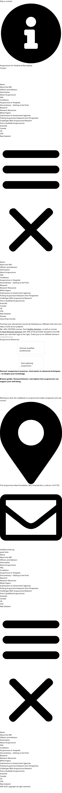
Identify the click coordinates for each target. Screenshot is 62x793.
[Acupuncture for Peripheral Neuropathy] (31, 33)
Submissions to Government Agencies (15, 115)
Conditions (4, 100)
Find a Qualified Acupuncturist (12, 123)
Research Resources (8, 110)
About (2, 84)
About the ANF (6, 87)
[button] (31, 199)
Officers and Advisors (8, 89)
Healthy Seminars (34, 329)
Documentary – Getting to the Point (14, 105)
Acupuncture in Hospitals (10, 102)
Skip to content (6, 1)
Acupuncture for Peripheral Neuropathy (16, 65)
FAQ (1, 97)
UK (1, 131)
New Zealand (5, 136)
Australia (3, 126)
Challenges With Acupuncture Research (16, 120)
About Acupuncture (8, 95)
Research (3, 108)
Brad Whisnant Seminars (12, 332)
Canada (3, 128)
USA (1, 133)
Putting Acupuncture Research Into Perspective (19, 118)
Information (5, 92)
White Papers (5, 113)
